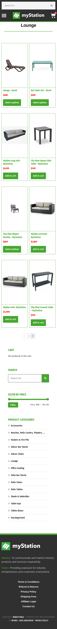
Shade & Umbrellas (20, 496)
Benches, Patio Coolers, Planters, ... (28, 432)
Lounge (14, 461)
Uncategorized (18, 517)
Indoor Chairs (17, 454)
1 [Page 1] (29, 336)
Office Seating (17, 468)
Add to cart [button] (10, 175)
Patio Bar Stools (18, 475)
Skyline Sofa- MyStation (14, 307)
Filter (13, 405)
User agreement (26, 620)
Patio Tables (17, 489)
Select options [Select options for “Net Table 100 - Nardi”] (40, 102)
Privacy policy (41, 620)
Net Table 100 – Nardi (41, 90)
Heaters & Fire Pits (20, 439)
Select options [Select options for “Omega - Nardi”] (12, 102)
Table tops (16, 503)
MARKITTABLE (18, 617)
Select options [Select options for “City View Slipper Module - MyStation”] (12, 249)
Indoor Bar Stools (19, 446)
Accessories (16, 425)
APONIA (14, 620)
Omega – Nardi (10, 90)
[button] (4, 15)
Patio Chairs (16, 482)
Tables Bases (17, 510)
